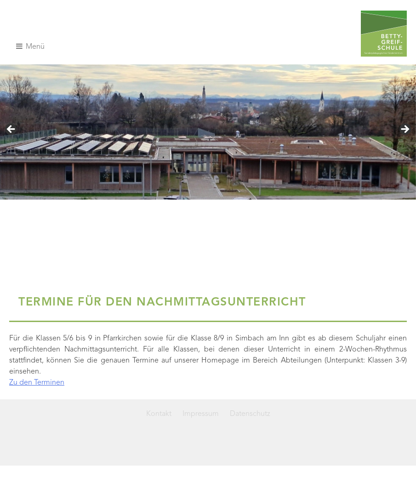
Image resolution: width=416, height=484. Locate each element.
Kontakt (158, 414)
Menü (30, 46)
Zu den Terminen (36, 382)
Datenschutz (250, 414)
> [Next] (404, 130)
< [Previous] (11, 130)
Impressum (200, 414)
